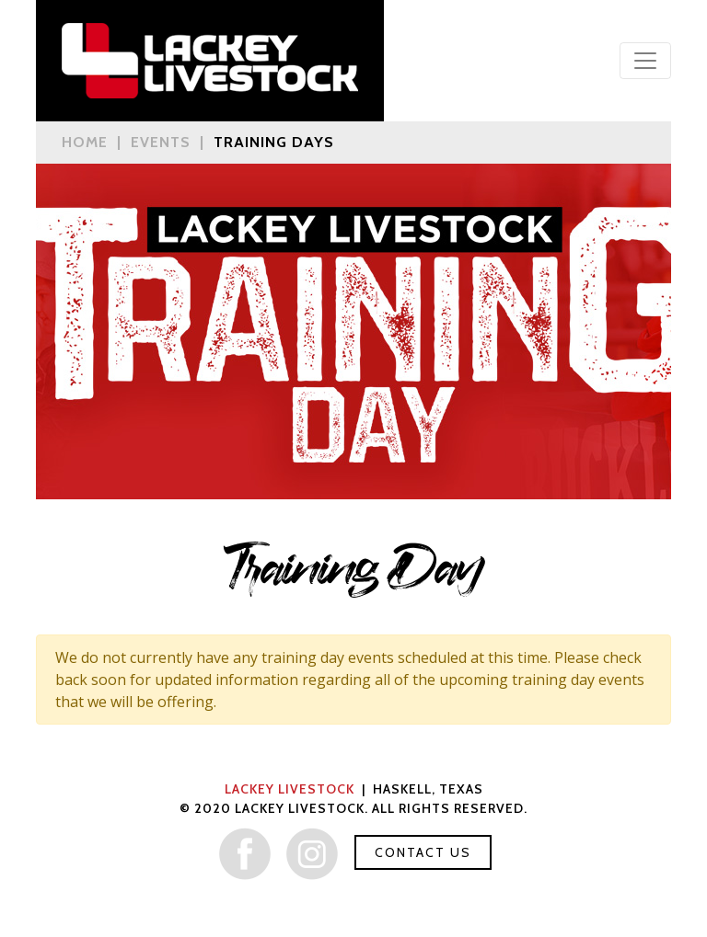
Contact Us (423, 852)
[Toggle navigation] (645, 60)
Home (85, 142)
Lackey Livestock (289, 789)
